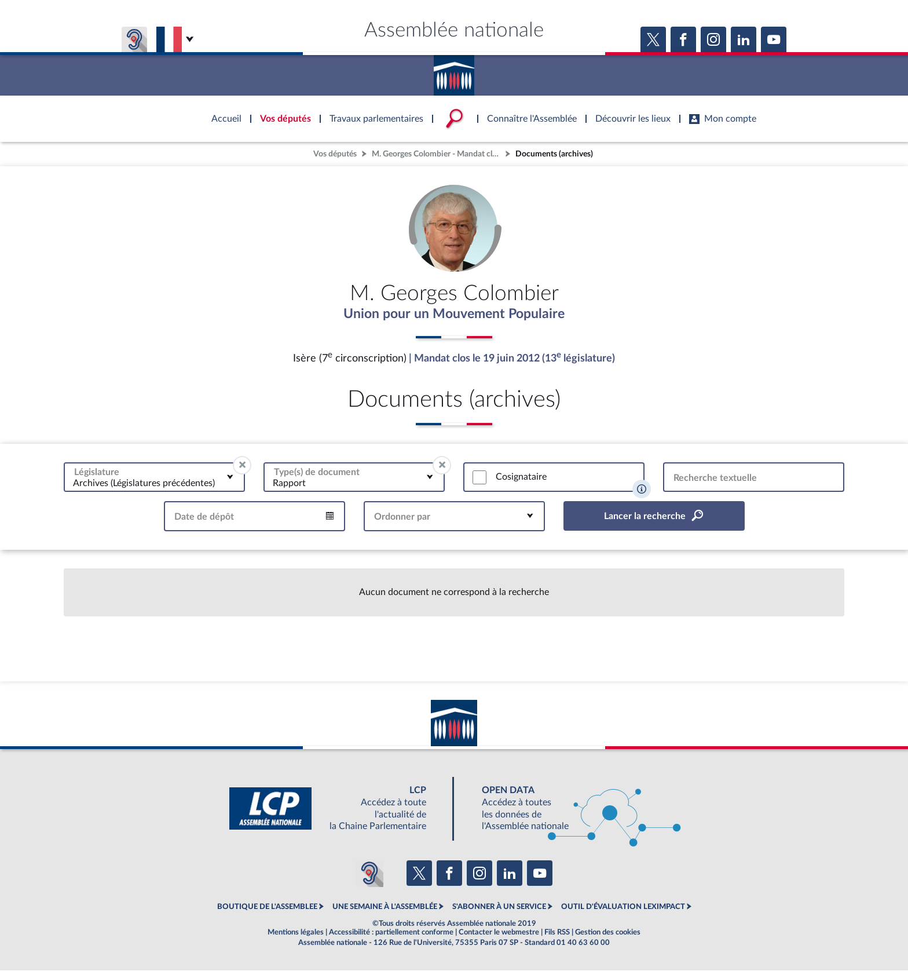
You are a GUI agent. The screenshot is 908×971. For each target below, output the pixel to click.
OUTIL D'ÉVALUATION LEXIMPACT (623, 907)
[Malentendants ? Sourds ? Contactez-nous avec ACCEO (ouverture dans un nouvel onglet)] (369, 874)
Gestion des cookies (607, 932)
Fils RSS (557, 932)
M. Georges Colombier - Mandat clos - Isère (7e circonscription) (437, 153)
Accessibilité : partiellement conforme (391, 932)
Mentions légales (296, 932)
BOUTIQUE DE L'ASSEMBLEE (267, 907)
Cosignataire (521, 477)
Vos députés (335, 153)
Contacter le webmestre (499, 932)
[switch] (479, 478)
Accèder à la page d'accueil (454, 71)
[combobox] (154, 477)
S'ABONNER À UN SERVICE (499, 907)
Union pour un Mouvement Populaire (454, 315)
